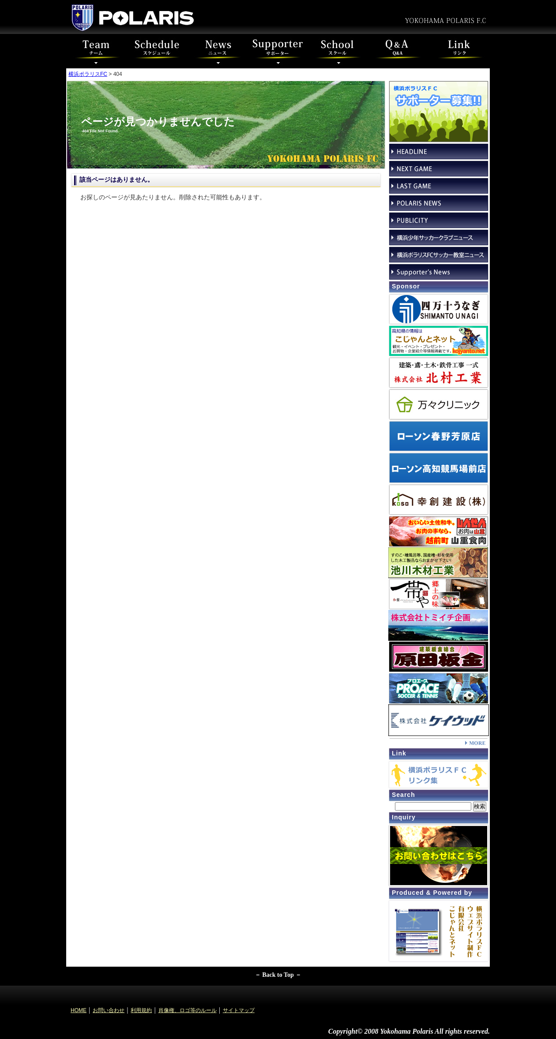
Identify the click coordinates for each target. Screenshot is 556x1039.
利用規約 (141, 1010)
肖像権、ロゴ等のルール (187, 1010)
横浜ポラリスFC (87, 74)
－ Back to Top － (278, 975)
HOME (78, 1010)
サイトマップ (239, 1010)
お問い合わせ (108, 1010)
